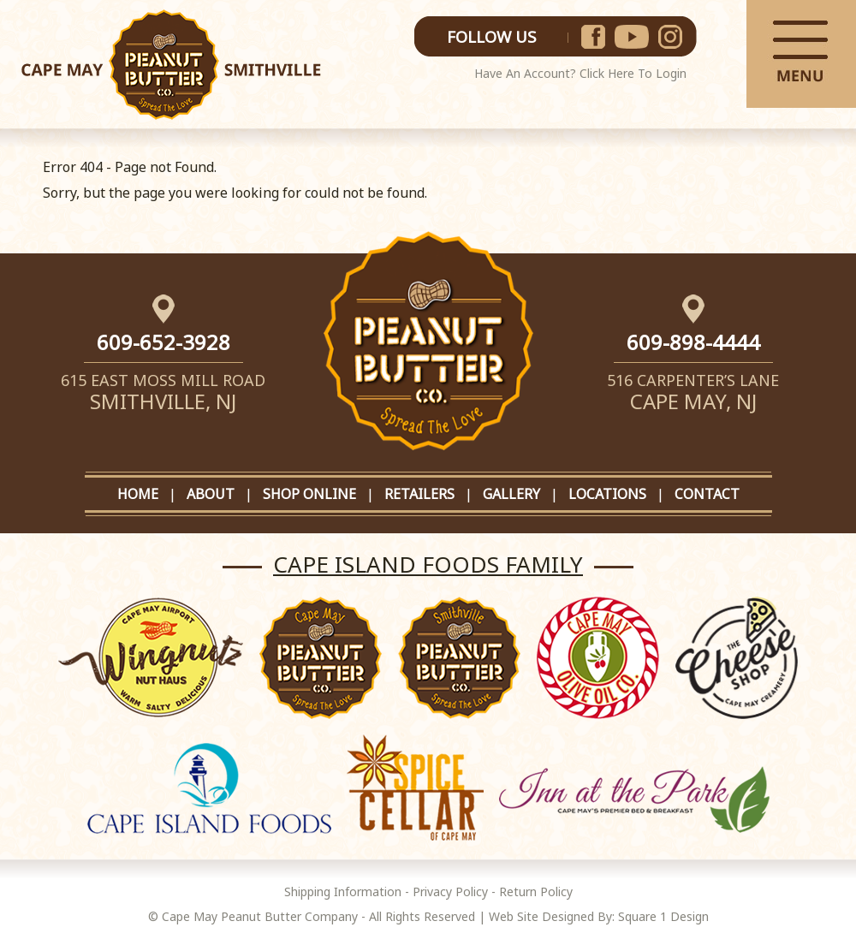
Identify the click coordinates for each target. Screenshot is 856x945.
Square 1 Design (663, 916)
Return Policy (536, 891)
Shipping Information (342, 891)
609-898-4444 (693, 342)
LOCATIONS (607, 493)
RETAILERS (419, 493)
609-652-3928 (163, 342)
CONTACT (707, 493)
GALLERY (511, 493)
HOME (137, 493)
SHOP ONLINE (309, 493)
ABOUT (211, 493)
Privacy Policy (450, 891)
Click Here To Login (633, 73)
